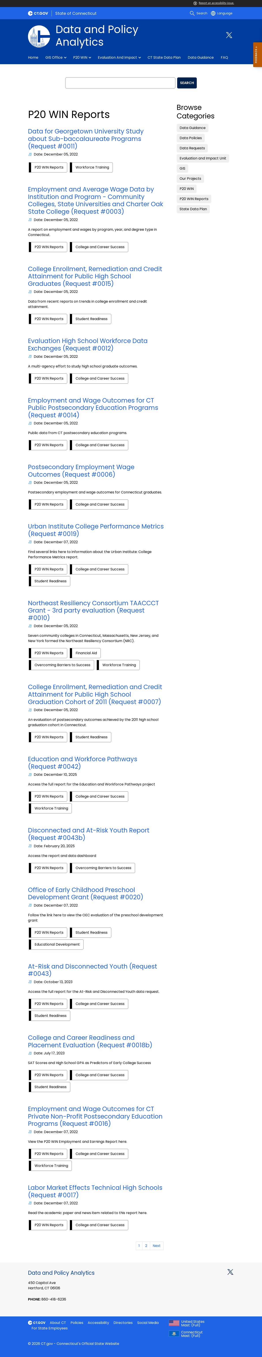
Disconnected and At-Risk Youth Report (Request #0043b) (88, 834)
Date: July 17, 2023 (49, 1053)
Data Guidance (193, 127)
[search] (198, 13)
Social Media (148, 1322)
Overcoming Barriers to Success (62, 664)
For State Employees (50, 1328)
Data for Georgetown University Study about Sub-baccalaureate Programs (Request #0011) (86, 138)
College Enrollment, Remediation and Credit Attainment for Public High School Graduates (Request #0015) (95, 276)
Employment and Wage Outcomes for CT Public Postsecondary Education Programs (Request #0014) (93, 408)
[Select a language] (221, 13)
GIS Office (54, 57)
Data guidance (201, 57)
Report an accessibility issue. (213, 3)
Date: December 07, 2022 (56, 542)
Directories (123, 1322)
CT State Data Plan (164, 57)
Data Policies (191, 138)
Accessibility (98, 1322)
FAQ (224, 57)
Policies (77, 1322)
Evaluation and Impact (117, 57)
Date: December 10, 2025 (55, 774)
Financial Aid (86, 653)
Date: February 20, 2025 (54, 846)
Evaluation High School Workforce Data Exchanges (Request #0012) (88, 345)
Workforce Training (92, 167)
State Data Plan (193, 209)
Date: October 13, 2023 (53, 981)
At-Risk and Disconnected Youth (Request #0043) (92, 970)
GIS (182, 168)
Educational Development (57, 944)
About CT (58, 1322)
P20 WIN (80, 57)
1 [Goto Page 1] (139, 1245)
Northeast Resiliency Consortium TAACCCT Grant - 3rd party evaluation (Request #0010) (93, 610)
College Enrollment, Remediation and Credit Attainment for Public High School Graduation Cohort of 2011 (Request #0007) (95, 694)
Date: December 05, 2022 (56, 154)
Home (33, 57)
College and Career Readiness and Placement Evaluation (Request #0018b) (90, 1041)
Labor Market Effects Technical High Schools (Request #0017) (95, 1191)
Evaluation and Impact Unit (203, 158)
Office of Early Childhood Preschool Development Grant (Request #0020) (85, 894)
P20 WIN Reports (49, 167)
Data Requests (192, 148)
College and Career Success (100, 246)
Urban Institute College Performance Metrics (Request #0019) (96, 530)
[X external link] (230, 1271)
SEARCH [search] (187, 82)
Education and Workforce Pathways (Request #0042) (82, 763)
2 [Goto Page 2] (146, 1245)
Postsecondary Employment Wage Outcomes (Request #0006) (81, 471)
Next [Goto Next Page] (157, 1245)
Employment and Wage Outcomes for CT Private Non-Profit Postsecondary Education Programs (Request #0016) (95, 1116)
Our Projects (190, 178)
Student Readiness (92, 318)
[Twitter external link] (229, 35)
